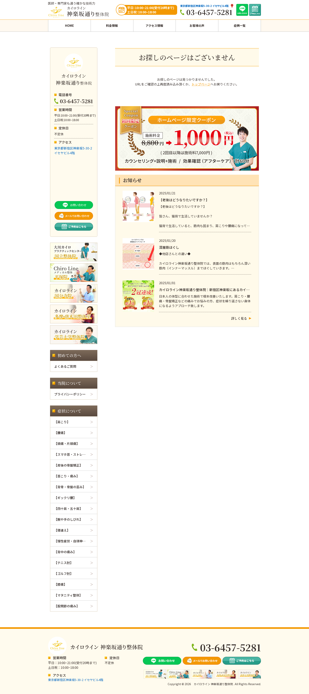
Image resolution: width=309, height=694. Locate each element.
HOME (69, 25)
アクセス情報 (154, 25)
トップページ (201, 84)
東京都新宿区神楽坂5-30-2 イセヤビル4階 (204, 6)
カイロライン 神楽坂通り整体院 (213, 684)
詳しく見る (239, 318)
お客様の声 (197, 25)
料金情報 (112, 25)
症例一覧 (240, 25)
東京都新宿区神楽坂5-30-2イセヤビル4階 (73, 150)
